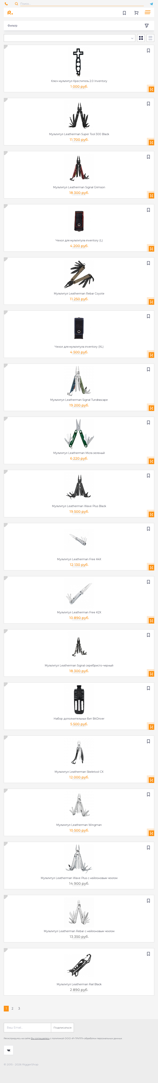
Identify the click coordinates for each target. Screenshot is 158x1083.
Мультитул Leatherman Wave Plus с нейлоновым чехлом (79, 878)
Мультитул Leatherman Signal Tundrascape (79, 400)
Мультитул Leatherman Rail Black (79, 984)
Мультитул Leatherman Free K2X (79, 612)
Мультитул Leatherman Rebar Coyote (79, 293)
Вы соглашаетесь (40, 1038)
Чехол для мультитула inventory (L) (79, 240)
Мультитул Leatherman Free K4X (79, 559)
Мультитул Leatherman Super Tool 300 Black (79, 134)
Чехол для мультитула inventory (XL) (79, 346)
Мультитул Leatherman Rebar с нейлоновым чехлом (79, 931)
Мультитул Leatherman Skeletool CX (79, 771)
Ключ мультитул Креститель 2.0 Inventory (79, 81)
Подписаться (62, 1027)
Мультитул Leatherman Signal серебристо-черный (79, 665)
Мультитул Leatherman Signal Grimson (79, 187)
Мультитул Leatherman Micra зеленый (79, 453)
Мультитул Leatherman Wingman (79, 825)
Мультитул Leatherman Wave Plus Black (79, 506)
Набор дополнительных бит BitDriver (79, 718)
